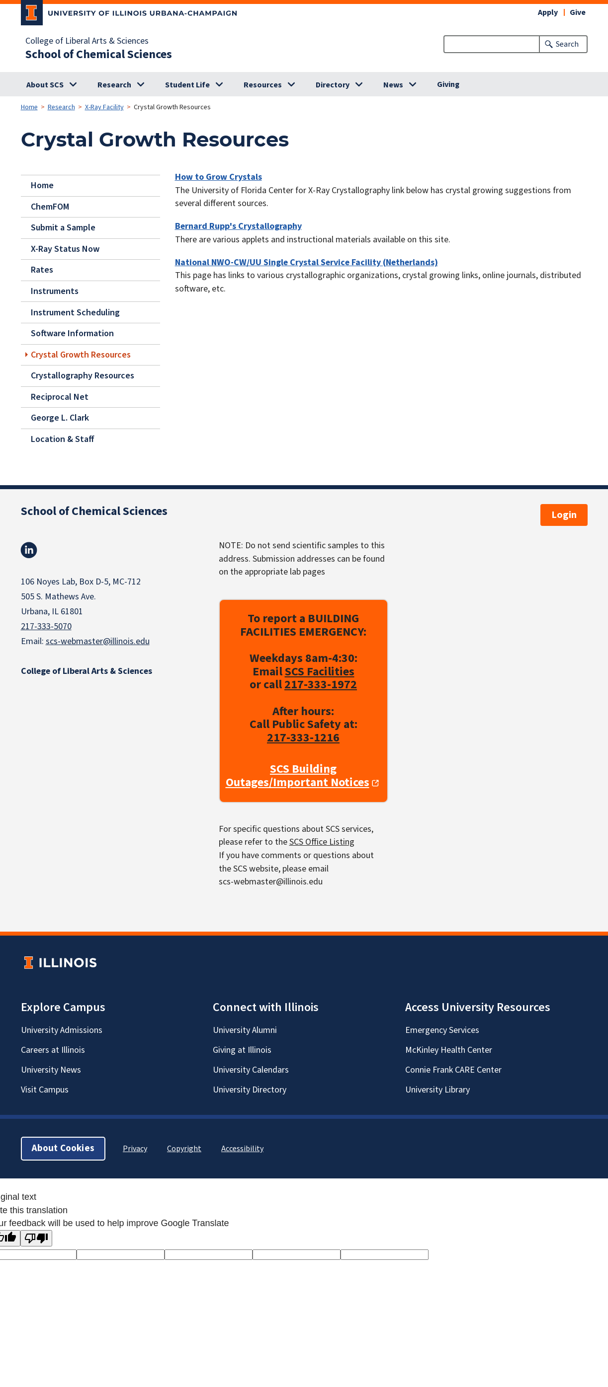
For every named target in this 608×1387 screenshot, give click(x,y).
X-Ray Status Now (65, 249)
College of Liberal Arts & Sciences (87, 41)
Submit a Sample (63, 227)
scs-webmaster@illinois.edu (98, 641)
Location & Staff (62, 439)
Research (114, 84)
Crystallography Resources (82, 375)
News (393, 84)
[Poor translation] (36, 1238)
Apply (548, 12)
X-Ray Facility (104, 107)
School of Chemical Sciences (98, 54)
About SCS (45, 84)
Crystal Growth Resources (81, 354)
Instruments (55, 291)
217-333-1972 (320, 684)
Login (564, 515)
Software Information (72, 333)
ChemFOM (50, 206)
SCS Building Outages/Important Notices (297, 776)
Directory (332, 84)
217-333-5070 (46, 626)
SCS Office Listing (321, 842)
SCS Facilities (319, 671)
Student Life (187, 84)
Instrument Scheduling (75, 312)
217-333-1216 (303, 737)
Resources (263, 84)
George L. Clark (60, 418)
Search (567, 44)
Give (578, 12)
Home (29, 107)
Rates (42, 270)
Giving (448, 84)
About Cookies (63, 1148)
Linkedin (29, 550)
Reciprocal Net (59, 396)
